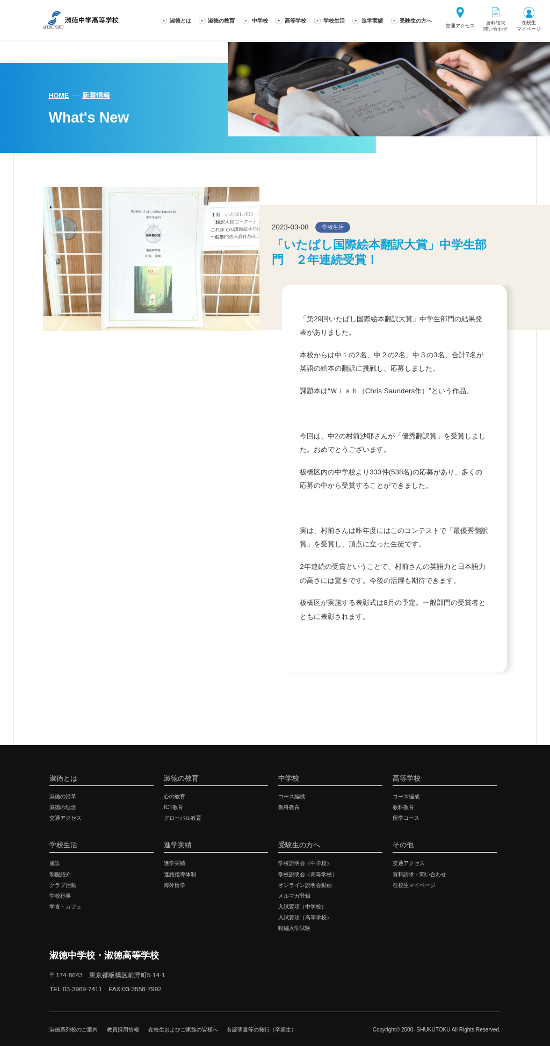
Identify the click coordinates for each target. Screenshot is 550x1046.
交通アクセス (65, 818)
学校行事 (60, 896)
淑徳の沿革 (62, 796)
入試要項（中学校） (302, 907)
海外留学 (174, 885)
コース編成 (291, 796)
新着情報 (96, 95)
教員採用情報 (123, 1030)
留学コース (406, 818)
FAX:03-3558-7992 (135, 988)
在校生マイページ (414, 885)
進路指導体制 (180, 874)
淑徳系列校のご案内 (73, 1030)
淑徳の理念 (62, 807)
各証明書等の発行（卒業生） (261, 1030)
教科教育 (289, 807)
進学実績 (174, 863)
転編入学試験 (294, 928)
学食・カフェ (65, 907)
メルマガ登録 (294, 896)
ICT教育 (173, 807)
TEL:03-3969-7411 (75, 988)
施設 (54, 863)
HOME (58, 95)
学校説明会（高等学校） (307, 874)
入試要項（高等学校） (305, 917)
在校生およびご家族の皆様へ (183, 1030)
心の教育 (174, 796)
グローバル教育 (182, 818)
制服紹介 (60, 874)
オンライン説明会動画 (305, 885)
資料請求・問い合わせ (419, 874)
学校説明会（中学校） (305, 863)
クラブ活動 (62, 885)
